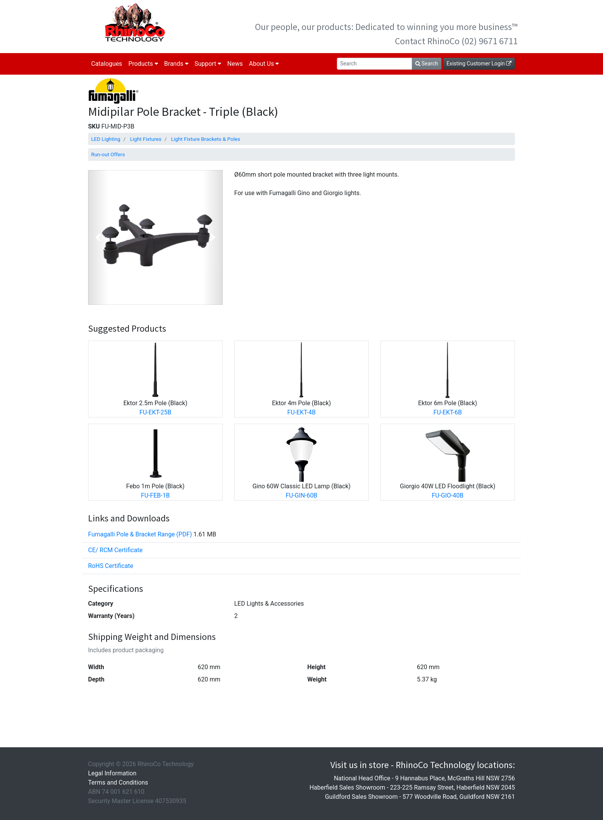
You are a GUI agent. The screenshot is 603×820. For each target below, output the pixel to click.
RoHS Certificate (110, 565)
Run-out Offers (108, 154)
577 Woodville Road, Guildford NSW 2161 (459, 796)
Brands (176, 63)
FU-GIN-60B (302, 495)
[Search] (374, 64)
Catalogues (106, 63)
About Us (264, 63)
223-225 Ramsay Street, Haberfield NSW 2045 (452, 787)
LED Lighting (105, 139)
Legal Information (112, 773)
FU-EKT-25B (156, 412)
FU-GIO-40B (447, 495)
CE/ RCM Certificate (115, 550)
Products (143, 63)
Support (208, 63)
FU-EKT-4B (301, 412)
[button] (98, 237)
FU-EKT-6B (447, 412)
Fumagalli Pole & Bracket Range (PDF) (140, 534)
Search (426, 63)
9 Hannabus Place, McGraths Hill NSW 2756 (455, 778)
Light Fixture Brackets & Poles (205, 139)
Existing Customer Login (478, 63)
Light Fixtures (146, 139)
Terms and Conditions (118, 782)
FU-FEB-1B (155, 495)
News (235, 63)
